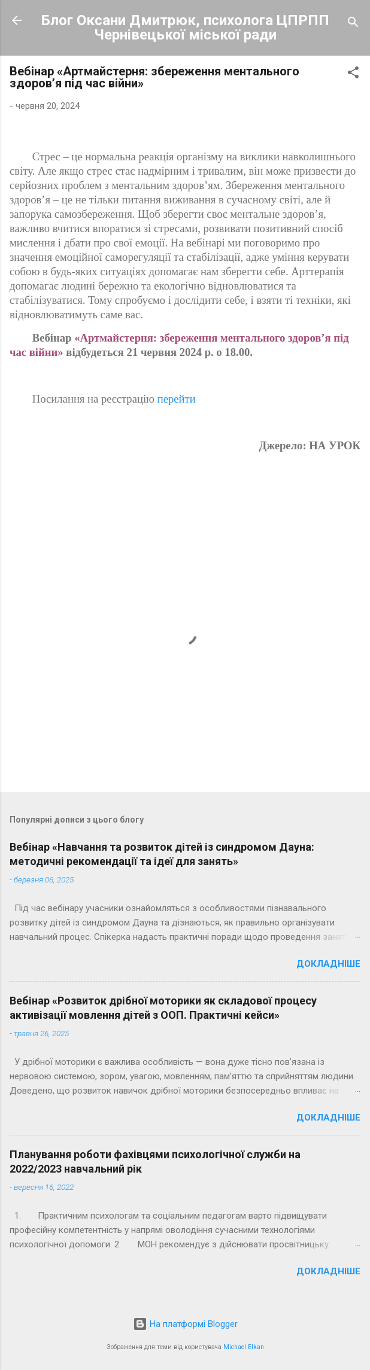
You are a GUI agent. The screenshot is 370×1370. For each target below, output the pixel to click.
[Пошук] (353, 24)
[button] (353, 74)
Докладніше (328, 963)
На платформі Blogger (185, 1324)
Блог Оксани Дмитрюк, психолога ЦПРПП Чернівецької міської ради (185, 27)
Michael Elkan (243, 1347)
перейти (176, 398)
